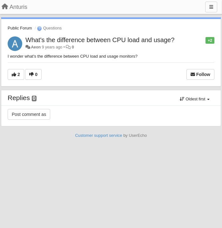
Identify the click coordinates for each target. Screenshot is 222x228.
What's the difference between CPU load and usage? (99, 39)
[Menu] (211, 7)
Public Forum (20, 28)
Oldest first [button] (195, 99)
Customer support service (98, 135)
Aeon (36, 47)
